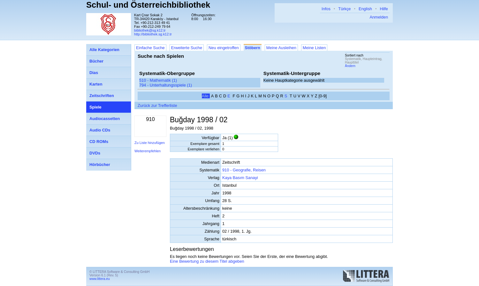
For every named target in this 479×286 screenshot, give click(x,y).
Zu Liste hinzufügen (149, 143)
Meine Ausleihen (281, 47)
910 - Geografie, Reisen (244, 170)
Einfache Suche (150, 47)
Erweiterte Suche (186, 47)
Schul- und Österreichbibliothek (148, 4)
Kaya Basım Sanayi (240, 177)
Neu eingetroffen (224, 47)
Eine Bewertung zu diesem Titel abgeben (207, 261)
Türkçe (344, 8)
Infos (326, 8)
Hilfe (384, 8)
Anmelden (378, 17)
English (365, 8)
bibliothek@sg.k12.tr (150, 30)
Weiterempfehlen (147, 151)
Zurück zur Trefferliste (157, 105)
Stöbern (252, 47)
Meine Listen (314, 47)
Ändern (350, 66)
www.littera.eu (99, 279)
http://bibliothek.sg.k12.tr (153, 34)
